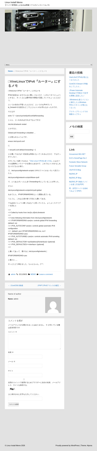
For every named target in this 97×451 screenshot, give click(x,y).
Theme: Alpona (86, 448)
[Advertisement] (48, 46)
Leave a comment (46, 274)
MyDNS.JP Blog (75, 178)
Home (10, 71)
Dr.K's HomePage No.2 (78, 158)
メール (11, 364)
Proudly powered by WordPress (67, 448)
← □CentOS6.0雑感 (15, 285)
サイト (10, 373)
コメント (12, 332)
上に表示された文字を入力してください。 (24, 397)
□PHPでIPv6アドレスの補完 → (49, 285)
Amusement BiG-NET (77, 154)
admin (13, 274)
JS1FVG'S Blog (75, 170)
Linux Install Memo (14, 2)
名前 (11, 355)
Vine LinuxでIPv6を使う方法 (41, 161)
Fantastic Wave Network (78, 162)
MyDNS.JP (73, 174)
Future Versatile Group (77, 166)
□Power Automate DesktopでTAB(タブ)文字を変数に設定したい (78, 93)
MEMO (33, 274)
